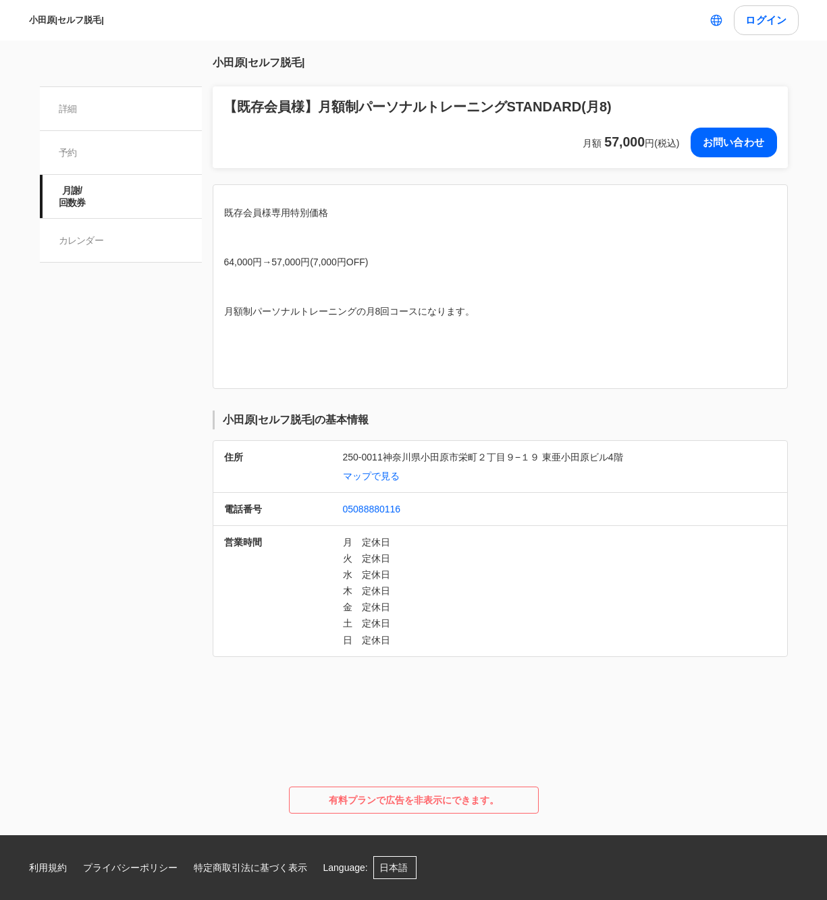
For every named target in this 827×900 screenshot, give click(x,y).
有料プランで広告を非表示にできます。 (414, 800)
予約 (68, 152)
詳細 (68, 108)
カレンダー (81, 240)
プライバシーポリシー (130, 867)
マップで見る (371, 476)
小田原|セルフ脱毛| (66, 20)
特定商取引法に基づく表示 (250, 867)
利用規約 (48, 867)
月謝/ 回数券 (72, 196)
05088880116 (372, 509)
